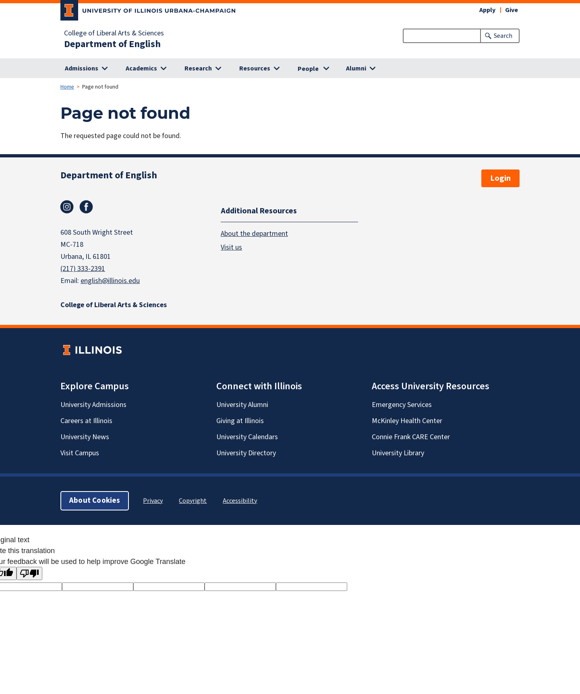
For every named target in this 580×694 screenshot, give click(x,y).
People (308, 68)
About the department (254, 234)
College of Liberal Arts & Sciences (114, 33)
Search (503, 35)
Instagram (67, 207)
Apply (487, 10)
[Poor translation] (29, 573)
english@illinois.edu (110, 281)
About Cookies (94, 500)
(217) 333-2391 (82, 269)
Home (67, 87)
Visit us (231, 247)
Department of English (112, 44)
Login (500, 178)
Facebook (86, 207)
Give (511, 10)
